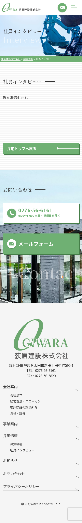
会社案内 (10, 386)
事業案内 (10, 423)
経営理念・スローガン (25, 401)
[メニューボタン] (75, 7)
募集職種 (16, 444)
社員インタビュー (22, 450)
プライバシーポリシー (21, 486)
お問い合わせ (14, 473)
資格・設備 (17, 413)
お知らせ (10, 460)
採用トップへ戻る (21, 148)
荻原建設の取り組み (24, 407)
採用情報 (10, 435)
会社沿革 (16, 395)
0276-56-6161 (45, 370)
